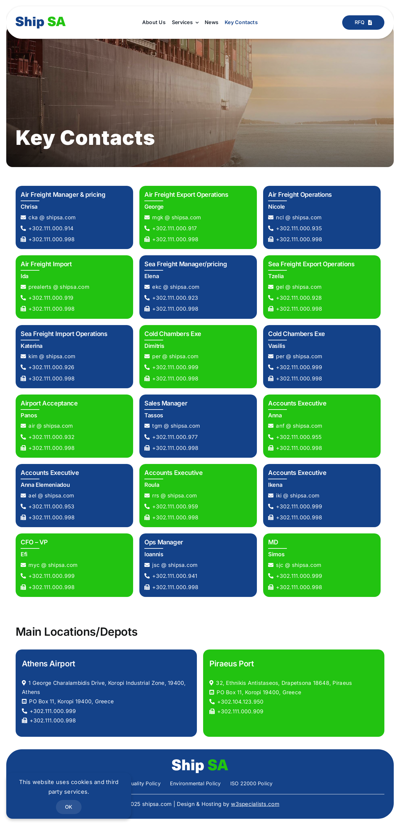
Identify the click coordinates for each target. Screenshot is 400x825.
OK (68, 807)
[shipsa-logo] (41, 19)
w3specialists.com (255, 804)
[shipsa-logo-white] (200, 762)
